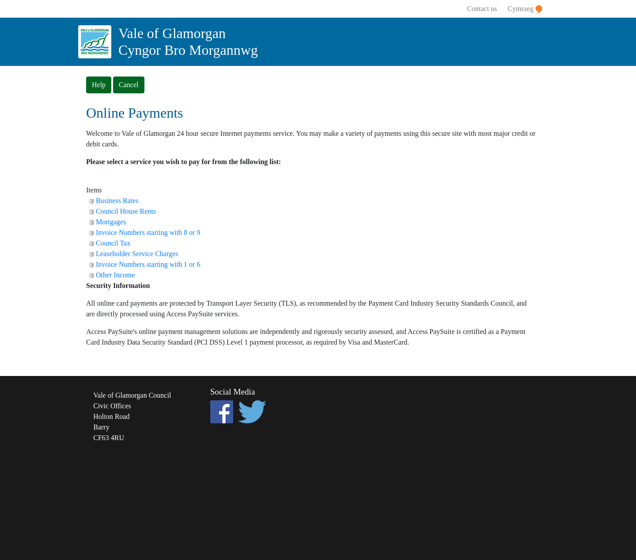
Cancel (128, 84)
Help (99, 84)
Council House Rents (126, 211)
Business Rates (117, 200)
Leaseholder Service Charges (137, 253)
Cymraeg (524, 9)
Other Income (115, 275)
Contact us (482, 8)
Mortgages (111, 222)
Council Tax (113, 243)
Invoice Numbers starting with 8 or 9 (148, 232)
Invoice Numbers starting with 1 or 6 (148, 264)
